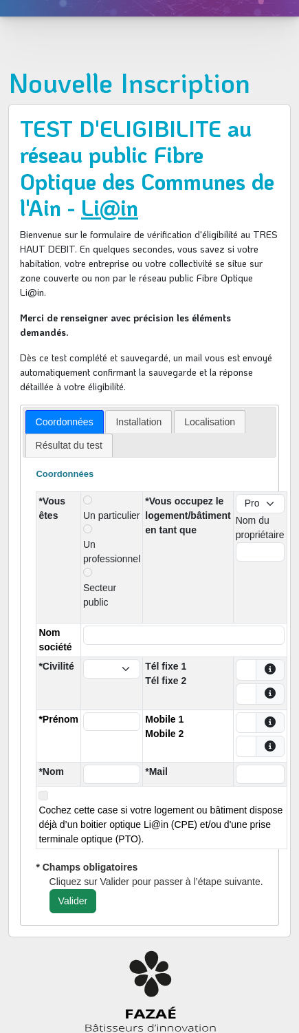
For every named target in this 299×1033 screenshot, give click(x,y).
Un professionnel (111, 551)
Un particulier (111, 515)
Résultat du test (69, 445)
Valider (73, 900)
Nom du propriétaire (260, 527)
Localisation (209, 421)
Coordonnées (64, 421)
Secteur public (99, 595)
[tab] (64, 422)
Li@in (109, 207)
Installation (138, 421)
